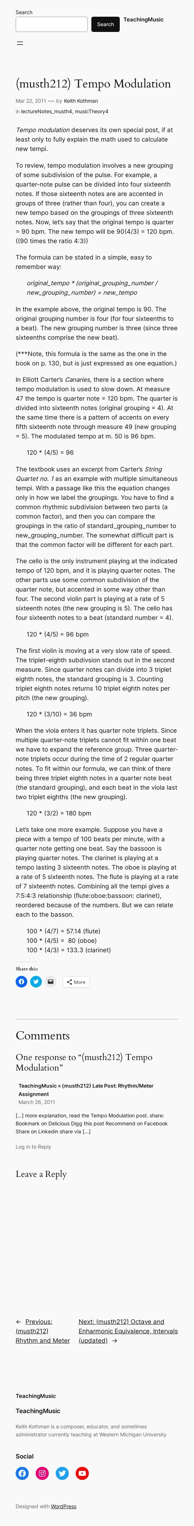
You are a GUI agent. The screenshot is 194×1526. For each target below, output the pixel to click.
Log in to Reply (33, 1147)
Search (24, 12)
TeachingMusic (143, 19)
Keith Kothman (81, 101)
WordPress (63, 1506)
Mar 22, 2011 (31, 101)
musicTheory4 (91, 111)
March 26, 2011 (37, 1102)
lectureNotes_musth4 (46, 111)
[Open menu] (20, 43)
